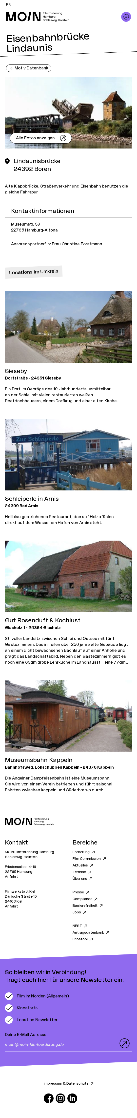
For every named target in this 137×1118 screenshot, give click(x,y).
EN (8, 5)
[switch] (37, 996)
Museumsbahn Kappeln (39, 760)
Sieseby (16, 371)
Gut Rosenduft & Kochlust (42, 621)
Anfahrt (11, 877)
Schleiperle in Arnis (32, 499)
